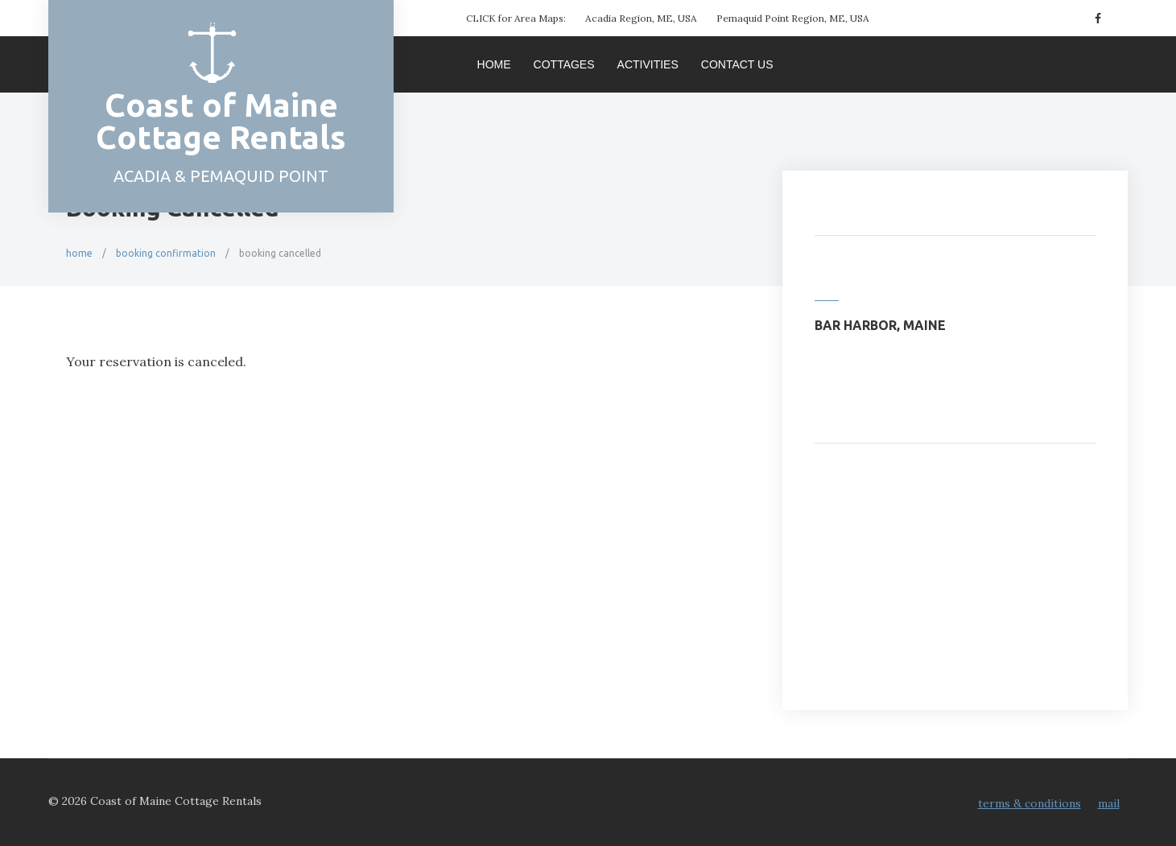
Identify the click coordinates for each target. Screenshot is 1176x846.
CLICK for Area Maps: (516, 18)
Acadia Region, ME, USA (641, 18)
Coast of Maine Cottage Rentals (221, 121)
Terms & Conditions (1029, 803)
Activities (648, 64)
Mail (1109, 803)
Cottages (564, 64)
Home (494, 64)
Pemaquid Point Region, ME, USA (792, 18)
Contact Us (737, 64)
